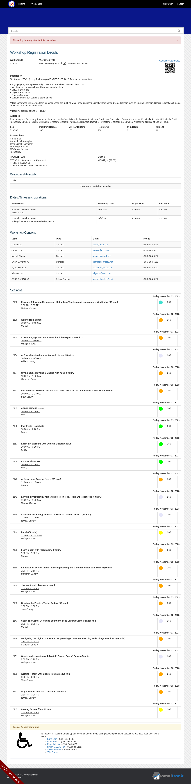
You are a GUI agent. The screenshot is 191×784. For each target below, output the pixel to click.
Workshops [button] (37, 4)
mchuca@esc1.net (102, 256)
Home (21, 4)
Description (16, 76)
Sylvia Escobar (54, 749)
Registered (103, 127)
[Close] (178, 40)
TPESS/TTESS (17, 157)
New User (167, 4)
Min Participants (77, 127)
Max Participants (48, 127)
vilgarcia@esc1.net (102, 273)
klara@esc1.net (100, 244)
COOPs (101, 157)
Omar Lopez (53, 741)
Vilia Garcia (52, 752)
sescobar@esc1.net (102, 267)
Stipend (160, 127)
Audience (15, 116)
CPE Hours (132, 127)
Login (180, 4)
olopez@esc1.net (101, 250)
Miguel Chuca (54, 744)
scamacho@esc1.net (103, 262)
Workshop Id (16, 60)
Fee (12, 127)
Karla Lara (52, 739)
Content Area (17, 135)
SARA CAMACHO (56, 747)
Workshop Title (47, 60)
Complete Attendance (169, 60)
